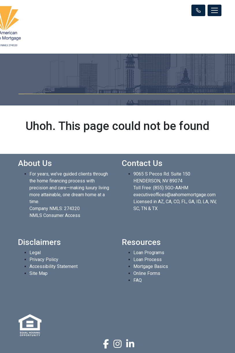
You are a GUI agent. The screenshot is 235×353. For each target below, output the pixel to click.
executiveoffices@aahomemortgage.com (174, 194)
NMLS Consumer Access (54, 215)
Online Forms (146, 273)
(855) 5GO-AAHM (170, 187)
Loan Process (147, 259)
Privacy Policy (43, 259)
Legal (35, 252)
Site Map (38, 273)
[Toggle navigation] (214, 10)
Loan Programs (148, 252)
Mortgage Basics (150, 266)
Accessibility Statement (53, 266)
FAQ (137, 280)
